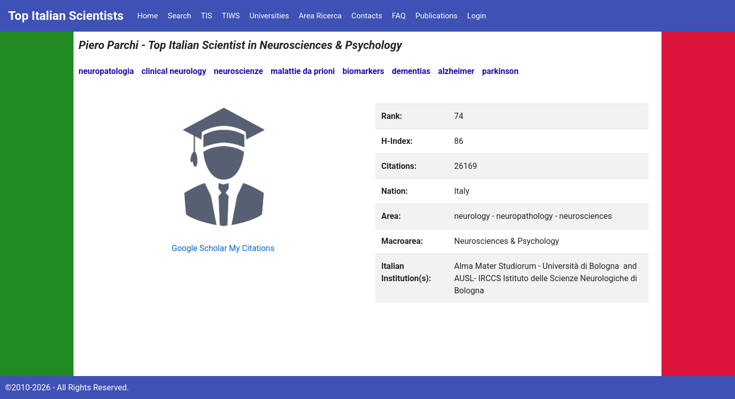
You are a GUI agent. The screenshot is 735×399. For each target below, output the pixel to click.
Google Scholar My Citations (223, 248)
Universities (269, 15)
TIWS (231, 15)
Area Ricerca (320, 15)
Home (147, 15)
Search (179, 15)
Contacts (366, 15)
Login (476, 15)
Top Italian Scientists (66, 16)
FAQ (399, 15)
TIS (206, 15)
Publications (436, 15)
